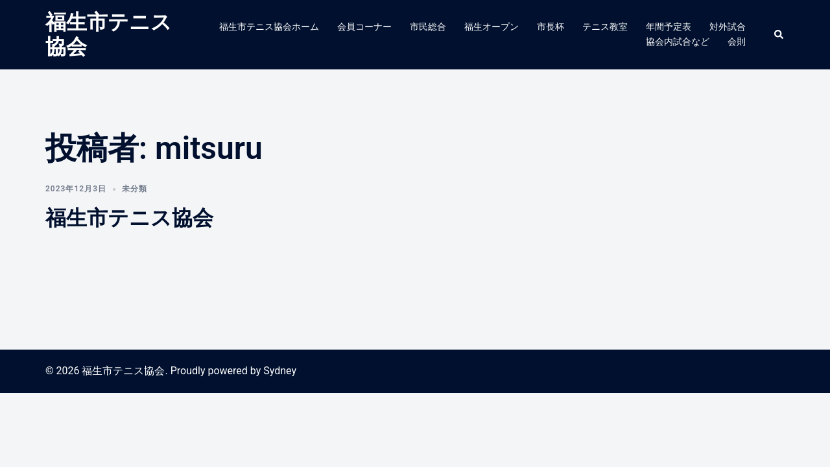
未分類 (134, 188)
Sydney (279, 371)
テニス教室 (605, 26)
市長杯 (550, 26)
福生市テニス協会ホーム (269, 26)
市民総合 (428, 26)
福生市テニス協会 (129, 218)
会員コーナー (364, 26)
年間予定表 (668, 26)
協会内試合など (677, 41)
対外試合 (727, 26)
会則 (737, 41)
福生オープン (491, 26)
